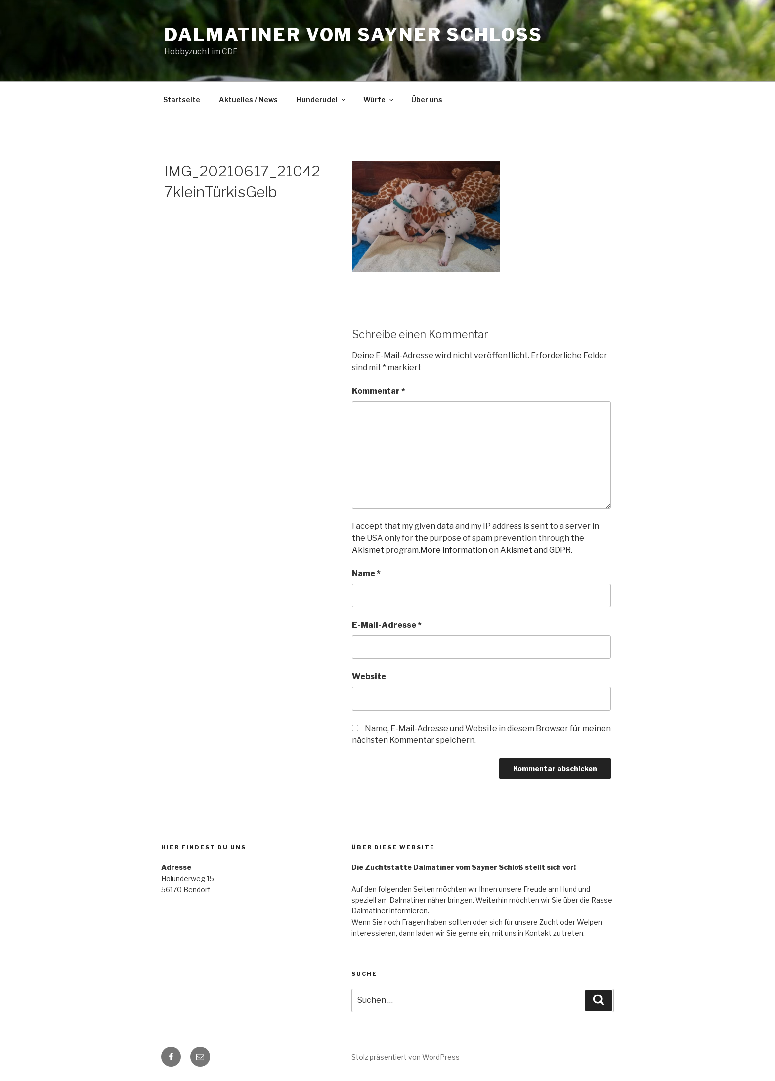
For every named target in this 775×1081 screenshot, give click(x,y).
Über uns (426, 99)
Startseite (181, 99)
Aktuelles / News (248, 99)
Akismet (368, 550)
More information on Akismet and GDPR (495, 550)
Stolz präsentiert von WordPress (405, 1057)
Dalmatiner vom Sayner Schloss (353, 34)
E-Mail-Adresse (387, 625)
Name (366, 573)
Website (369, 676)
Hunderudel (322, 99)
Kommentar (378, 391)
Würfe (379, 99)
